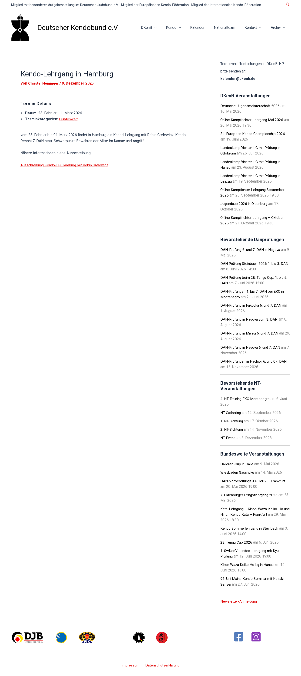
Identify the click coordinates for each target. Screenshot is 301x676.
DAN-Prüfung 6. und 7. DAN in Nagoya (250, 249)
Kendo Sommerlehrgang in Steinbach (250, 527)
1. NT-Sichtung (232, 420)
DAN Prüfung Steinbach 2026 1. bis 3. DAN (255, 263)
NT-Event (227, 437)
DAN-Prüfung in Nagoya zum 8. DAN (249, 319)
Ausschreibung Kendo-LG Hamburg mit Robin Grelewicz (65, 165)
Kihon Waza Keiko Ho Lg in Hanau (247, 563)
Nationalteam (229, 27)
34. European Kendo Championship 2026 (253, 133)
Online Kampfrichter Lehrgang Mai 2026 (252, 120)
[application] (164, 28)
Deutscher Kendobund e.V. (78, 27)
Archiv (279, 28)
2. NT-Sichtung (232, 429)
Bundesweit (68, 119)
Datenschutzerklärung (161, 664)
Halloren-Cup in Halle (237, 463)
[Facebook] (238, 635)
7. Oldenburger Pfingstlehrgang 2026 (250, 494)
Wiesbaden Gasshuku (237, 471)
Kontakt (255, 28)
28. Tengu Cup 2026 (236, 541)
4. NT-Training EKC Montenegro (245, 398)
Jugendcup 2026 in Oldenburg (244, 203)
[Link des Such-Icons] (288, 5)
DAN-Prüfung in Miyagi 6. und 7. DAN (250, 333)
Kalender (204, 27)
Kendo (181, 28)
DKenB (159, 28)
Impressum (131, 664)
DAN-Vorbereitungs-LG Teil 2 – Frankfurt (253, 480)
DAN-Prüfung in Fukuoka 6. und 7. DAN (251, 305)
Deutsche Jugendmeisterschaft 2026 (250, 106)
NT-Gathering (230, 412)
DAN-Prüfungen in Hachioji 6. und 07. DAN (254, 360)
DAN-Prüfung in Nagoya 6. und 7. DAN (250, 347)
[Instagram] (256, 635)
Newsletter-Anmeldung (239, 600)
